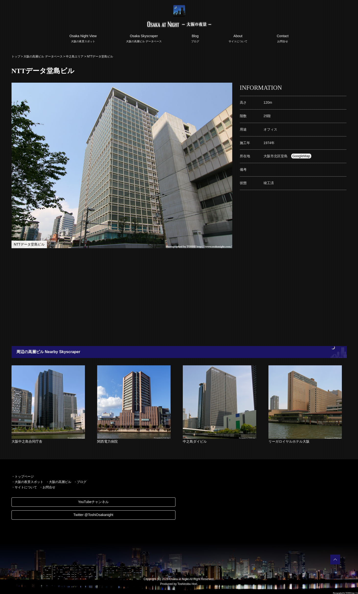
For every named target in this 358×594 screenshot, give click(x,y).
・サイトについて (24, 487)
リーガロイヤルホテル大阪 (289, 441)
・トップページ (23, 476)
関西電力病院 (107, 441)
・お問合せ (47, 487)
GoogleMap (301, 156)
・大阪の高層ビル (58, 482)
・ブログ (80, 482)
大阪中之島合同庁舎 (27, 441)
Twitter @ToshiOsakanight (93, 515)
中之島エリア (74, 56)
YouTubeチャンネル (93, 502)
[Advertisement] (154, 297)
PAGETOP (335, 559)
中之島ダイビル (195, 441)
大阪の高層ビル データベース (42, 56)
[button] (228, 87)
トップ (16, 56)
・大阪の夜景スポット (27, 482)
